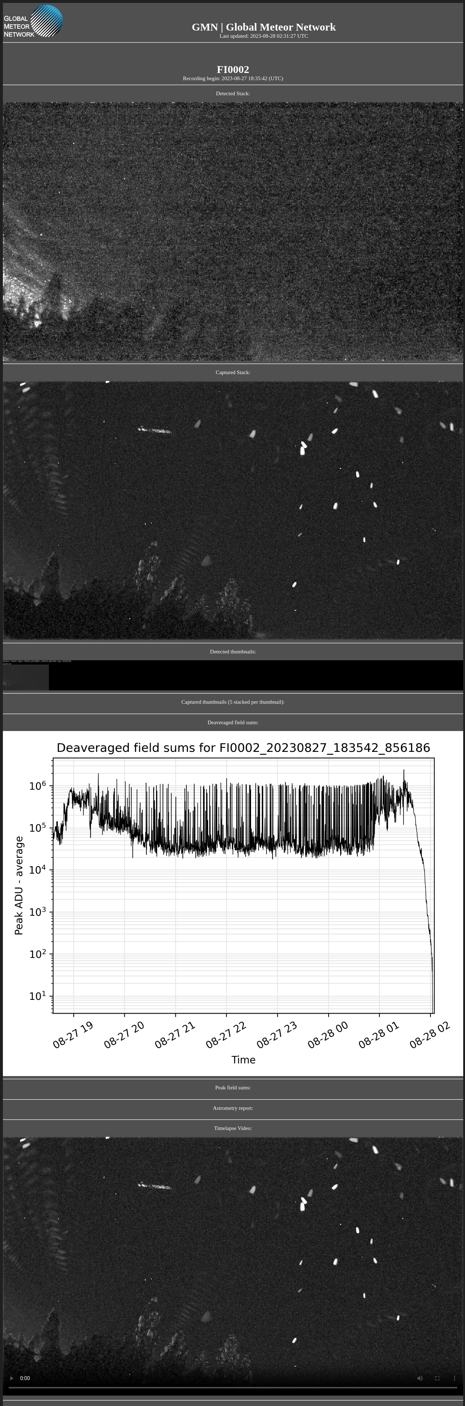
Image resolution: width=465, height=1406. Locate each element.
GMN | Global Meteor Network (264, 27)
